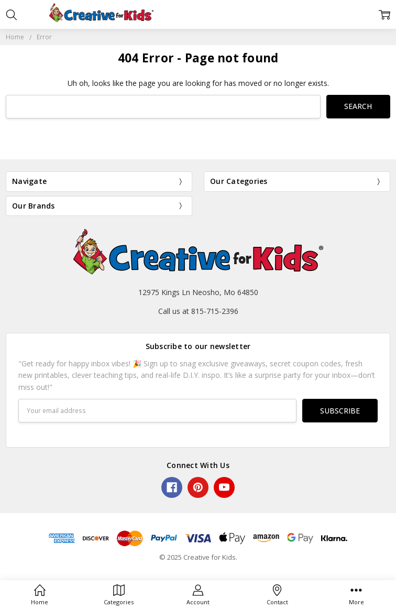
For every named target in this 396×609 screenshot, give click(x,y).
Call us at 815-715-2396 (198, 311)
